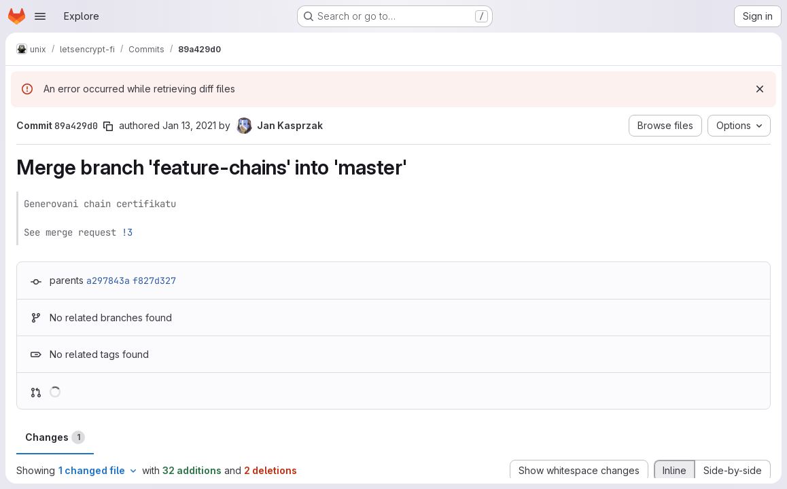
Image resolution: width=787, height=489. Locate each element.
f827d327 (154, 280)
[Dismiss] (760, 89)
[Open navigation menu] (40, 16)
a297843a (108, 280)
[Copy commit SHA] (108, 126)
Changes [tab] (55, 437)
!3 (127, 232)
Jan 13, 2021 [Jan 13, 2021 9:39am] (189, 125)
